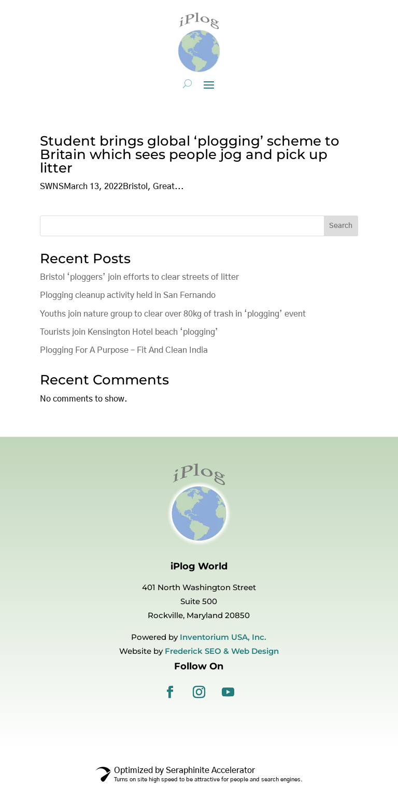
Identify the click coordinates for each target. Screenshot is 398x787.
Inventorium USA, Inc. (223, 637)
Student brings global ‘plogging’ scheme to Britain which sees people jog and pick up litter (189, 154)
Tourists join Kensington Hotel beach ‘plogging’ (129, 332)
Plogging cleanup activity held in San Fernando (128, 295)
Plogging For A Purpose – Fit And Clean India (124, 350)
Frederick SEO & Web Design (222, 651)
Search (340, 226)
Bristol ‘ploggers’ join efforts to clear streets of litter (139, 277)
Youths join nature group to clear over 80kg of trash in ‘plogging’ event (173, 314)
